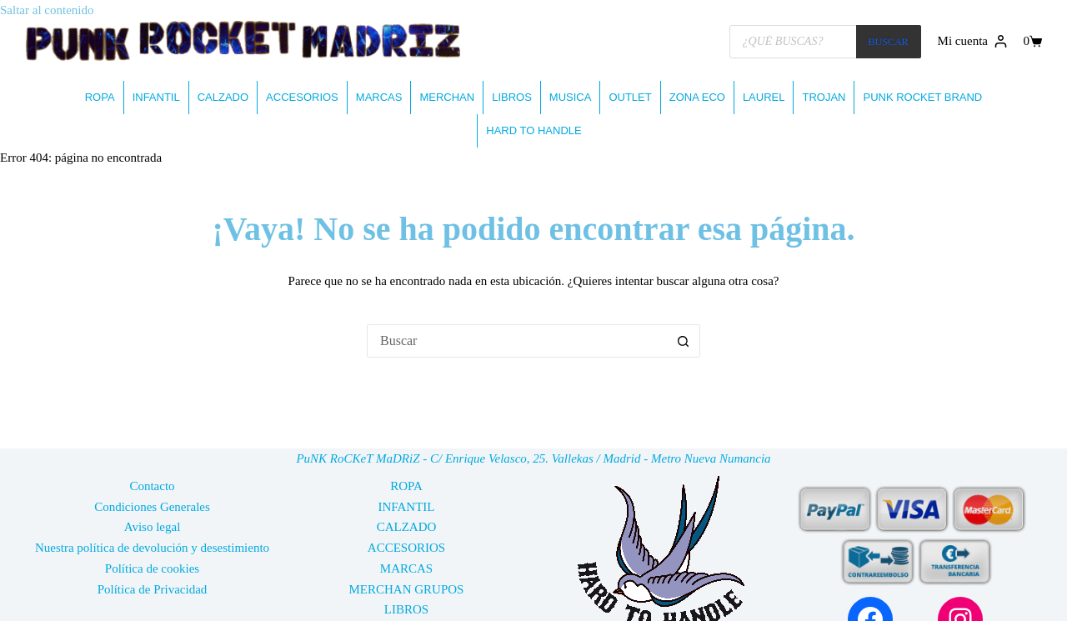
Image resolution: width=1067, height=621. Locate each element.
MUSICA (570, 97)
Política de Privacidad (153, 589)
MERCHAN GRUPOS (406, 589)
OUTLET (630, 97)
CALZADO (223, 97)
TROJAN (823, 97)
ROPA (100, 97)
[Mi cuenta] (972, 41)
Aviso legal (152, 526)
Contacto (151, 486)
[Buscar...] (517, 341)
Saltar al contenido (46, 10)
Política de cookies (152, 568)
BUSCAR (889, 42)
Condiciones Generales (152, 506)
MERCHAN (446, 97)
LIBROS (512, 97)
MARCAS (379, 97)
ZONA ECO (697, 97)
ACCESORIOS (302, 97)
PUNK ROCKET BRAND (922, 97)
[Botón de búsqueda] (683, 341)
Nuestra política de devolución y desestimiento (152, 547)
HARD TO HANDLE (533, 130)
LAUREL (764, 97)
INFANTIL (156, 97)
